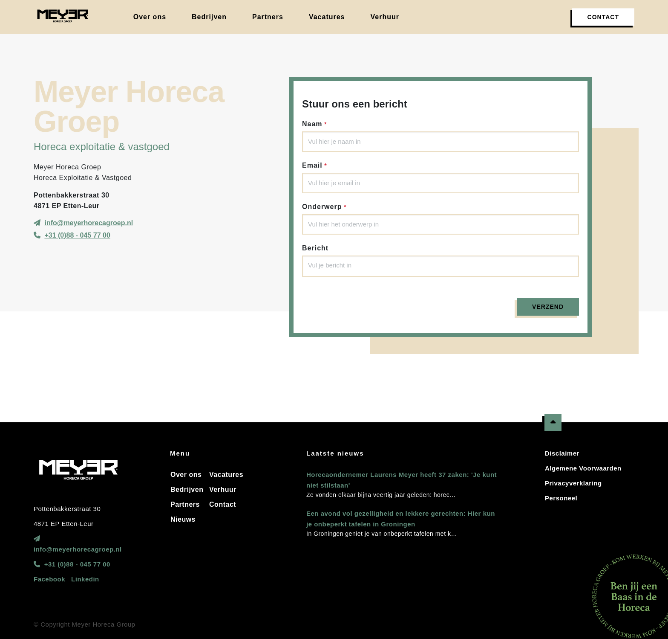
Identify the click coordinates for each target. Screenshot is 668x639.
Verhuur (222, 489)
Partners (185, 504)
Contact (222, 504)
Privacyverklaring (573, 483)
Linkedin (85, 579)
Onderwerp (322, 206)
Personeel (561, 498)
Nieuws (183, 519)
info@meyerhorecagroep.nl (88, 223)
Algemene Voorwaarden (583, 468)
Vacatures (226, 474)
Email (312, 165)
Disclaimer (562, 453)
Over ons (186, 474)
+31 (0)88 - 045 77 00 (77, 235)
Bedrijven (186, 489)
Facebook (49, 579)
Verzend (548, 306)
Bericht (315, 248)
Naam (312, 124)
